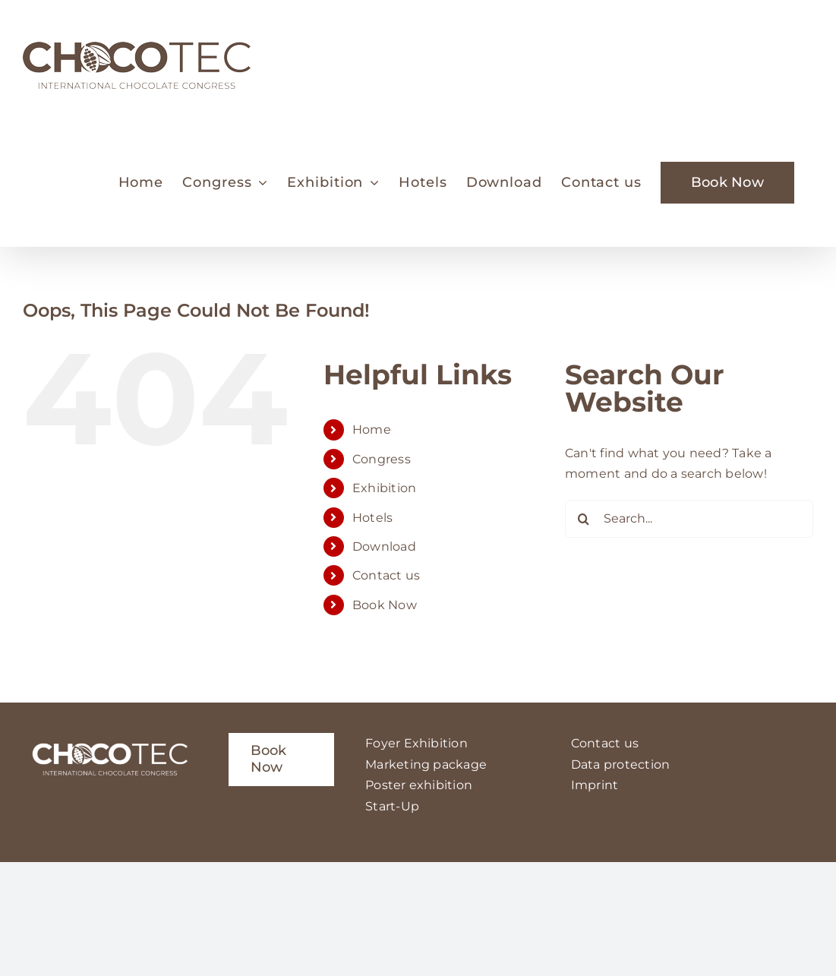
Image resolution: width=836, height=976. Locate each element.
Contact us (386, 575)
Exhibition (384, 488)
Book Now (384, 605)
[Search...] (689, 519)
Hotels (372, 517)
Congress (381, 459)
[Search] (584, 519)
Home (371, 429)
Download (384, 546)
